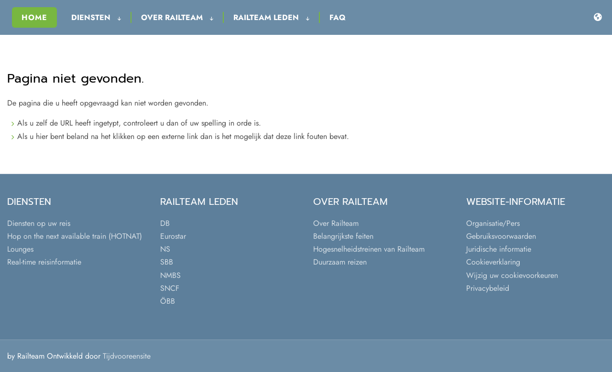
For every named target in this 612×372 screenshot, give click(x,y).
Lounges (20, 249)
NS (165, 249)
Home (34, 17)
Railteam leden (271, 17)
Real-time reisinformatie (44, 261)
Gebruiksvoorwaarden (501, 236)
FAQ (337, 17)
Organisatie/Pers (493, 223)
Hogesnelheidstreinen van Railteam (369, 249)
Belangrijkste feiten (343, 236)
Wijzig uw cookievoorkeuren (512, 275)
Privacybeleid (487, 288)
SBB (166, 261)
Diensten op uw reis (38, 223)
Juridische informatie (498, 249)
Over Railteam (177, 17)
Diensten (96, 17)
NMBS (170, 275)
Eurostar (173, 236)
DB (165, 223)
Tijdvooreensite (127, 356)
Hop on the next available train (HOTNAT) (74, 236)
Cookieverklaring (493, 261)
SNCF (169, 288)
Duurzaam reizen (340, 261)
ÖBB (167, 301)
